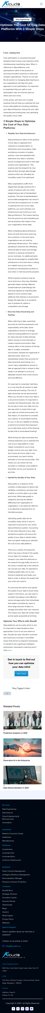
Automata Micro (8, 856)
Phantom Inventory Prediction (14, 882)
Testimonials (7, 905)
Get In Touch (21, 673)
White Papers (7, 915)
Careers (5, 912)
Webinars (6, 923)
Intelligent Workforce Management (16, 875)
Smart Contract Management (13, 871)
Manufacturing (8, 841)
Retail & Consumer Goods (12, 833)
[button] (41, 4)
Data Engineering (9, 809)
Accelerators (7, 849)
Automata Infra (8, 853)
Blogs (4, 908)
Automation (7, 822)
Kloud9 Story (7, 890)
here (9, 650)
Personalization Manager (12, 878)
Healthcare (6, 837)
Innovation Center (9, 897)
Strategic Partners (9, 894)
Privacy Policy (8, 919)
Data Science (7, 813)
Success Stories (8, 901)
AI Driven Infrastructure (11, 860)
